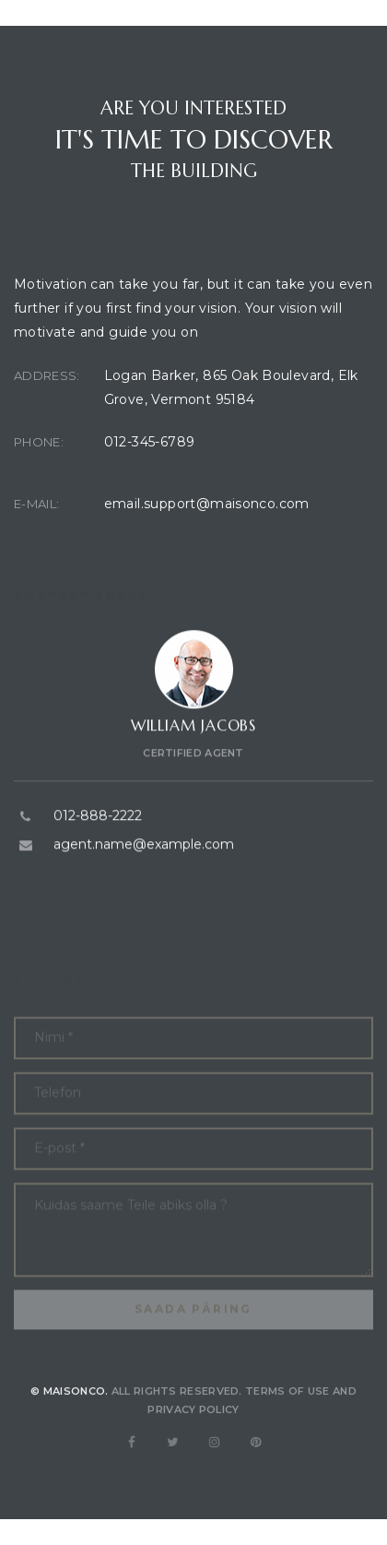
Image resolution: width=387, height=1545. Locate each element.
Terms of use (287, 1408)
